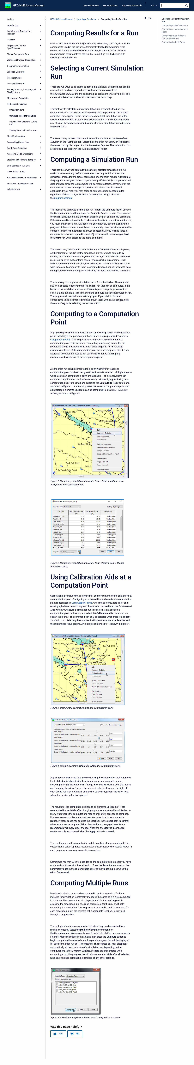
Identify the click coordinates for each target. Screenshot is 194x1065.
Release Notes (13, 189)
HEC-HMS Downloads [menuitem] (132, 5)
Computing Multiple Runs (173, 42)
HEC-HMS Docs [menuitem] (110, 5)
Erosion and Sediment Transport (21, 160)
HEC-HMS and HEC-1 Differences (22, 177)
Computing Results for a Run (22, 116)
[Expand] (40, 25)
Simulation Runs (16, 110)
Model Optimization (16, 136)
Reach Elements (14, 78)
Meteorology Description (18, 98)
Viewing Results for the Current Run (23, 123)
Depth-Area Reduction (17, 148)
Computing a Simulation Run (175, 25)
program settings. (63, 198)
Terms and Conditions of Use (20, 183)
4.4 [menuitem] (152, 5)
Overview (11, 39)
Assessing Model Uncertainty (20, 154)
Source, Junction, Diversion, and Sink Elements (21, 90)
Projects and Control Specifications (16, 46)
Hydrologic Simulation (17, 104)
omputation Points (82, 602)
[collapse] (40, 104)
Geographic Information (18, 66)
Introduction (12, 25)
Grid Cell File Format (16, 171)
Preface (10, 19)
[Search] (174, 5)
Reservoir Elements (15, 84)
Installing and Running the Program (19, 32)
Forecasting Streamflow (18, 142)
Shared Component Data (18, 54)
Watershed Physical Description (21, 60)
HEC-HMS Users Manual (28, 5)
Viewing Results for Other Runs (23, 130)
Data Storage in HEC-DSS (18, 166)
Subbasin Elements (15, 72)
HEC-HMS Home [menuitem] (91, 5)
